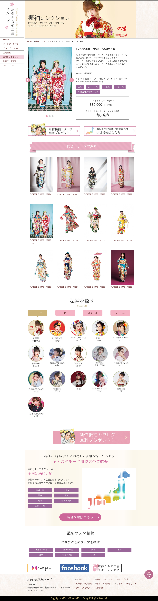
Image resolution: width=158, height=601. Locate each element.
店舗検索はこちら (80, 517)
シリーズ (38, 313)
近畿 (40, 501)
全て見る (120, 313)
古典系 (107, 87)
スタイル (93, 313)
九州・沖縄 (40, 506)
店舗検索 (7, 53)
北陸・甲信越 (67, 549)
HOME (6, 40)
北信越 (66, 490)
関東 (40, 495)
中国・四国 (66, 501)
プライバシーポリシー (127, 584)
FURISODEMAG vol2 (88, 92)
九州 (93, 555)
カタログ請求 (9, 65)
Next (71, 80)
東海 (66, 495)
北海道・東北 (40, 490)
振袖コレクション (11, 57)
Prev (27, 80)
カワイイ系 (93, 87)
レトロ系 (120, 87)
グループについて (11, 48)
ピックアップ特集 (11, 44)
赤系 (80, 87)
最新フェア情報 (10, 61)
